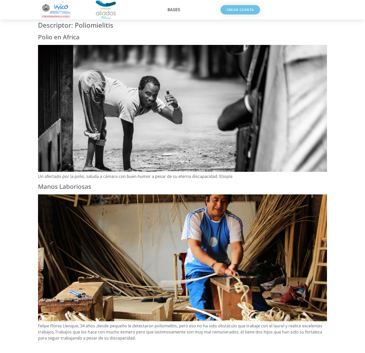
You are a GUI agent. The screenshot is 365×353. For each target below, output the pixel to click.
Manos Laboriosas (64, 186)
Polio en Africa (59, 37)
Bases (174, 9)
